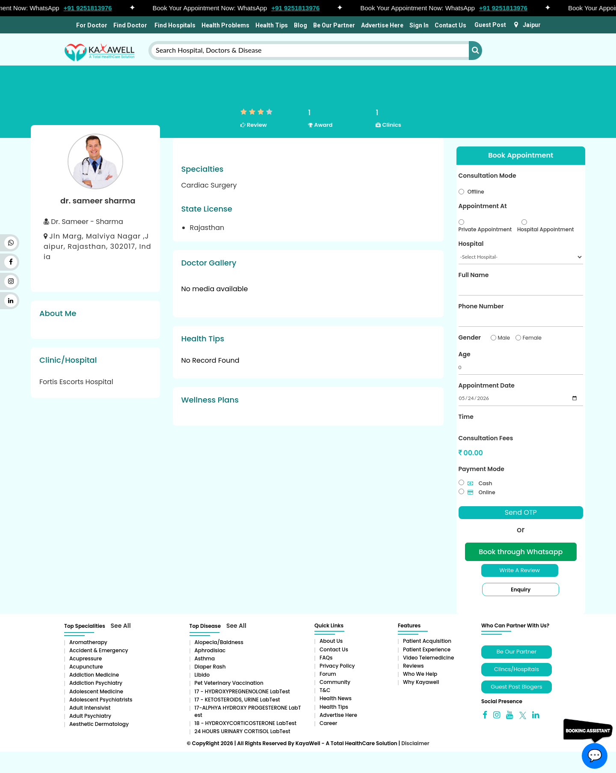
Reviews (413, 665)
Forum (328, 673)
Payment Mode (481, 469)
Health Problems (225, 25)
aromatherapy (88, 642)
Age (465, 354)
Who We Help (420, 673)
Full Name (474, 275)
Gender (470, 337)
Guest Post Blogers (516, 687)
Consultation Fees (486, 438)
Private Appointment (485, 229)
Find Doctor (130, 25)
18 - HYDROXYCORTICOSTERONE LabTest (245, 723)
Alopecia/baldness (219, 642)
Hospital (471, 243)
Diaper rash (210, 666)
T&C (325, 690)
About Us (331, 641)
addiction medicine (94, 674)
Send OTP (521, 512)
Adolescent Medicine (96, 691)
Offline (476, 191)
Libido (202, 674)
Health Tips (271, 25)
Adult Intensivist (89, 707)
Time (466, 416)
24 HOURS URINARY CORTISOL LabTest (242, 731)
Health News (336, 698)
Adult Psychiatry (90, 715)
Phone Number (481, 306)
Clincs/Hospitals (516, 669)
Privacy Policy (337, 665)
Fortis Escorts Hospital (76, 382)
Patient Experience (426, 649)
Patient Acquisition (427, 641)
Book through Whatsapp (521, 552)
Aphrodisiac (210, 650)
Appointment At (483, 206)
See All (121, 625)
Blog (300, 25)
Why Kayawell (421, 682)
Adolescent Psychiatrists (100, 699)
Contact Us (450, 25)
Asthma (205, 658)
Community (335, 682)
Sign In (419, 25)
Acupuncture (86, 666)
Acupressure (85, 658)
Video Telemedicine (428, 657)
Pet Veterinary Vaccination (229, 682)
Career (328, 723)
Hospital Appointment (545, 229)
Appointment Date (487, 385)
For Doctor (91, 25)
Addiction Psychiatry (95, 682)
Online (481, 492)
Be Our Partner (334, 25)
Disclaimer (415, 743)
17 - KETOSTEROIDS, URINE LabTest (237, 699)
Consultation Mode (487, 175)
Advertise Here (382, 25)
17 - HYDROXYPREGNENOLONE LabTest (242, 691)
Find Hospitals (174, 25)
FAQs (326, 657)
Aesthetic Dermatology (99, 724)
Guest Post (490, 24)
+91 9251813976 (91, 8)
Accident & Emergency (98, 650)
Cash (480, 483)
